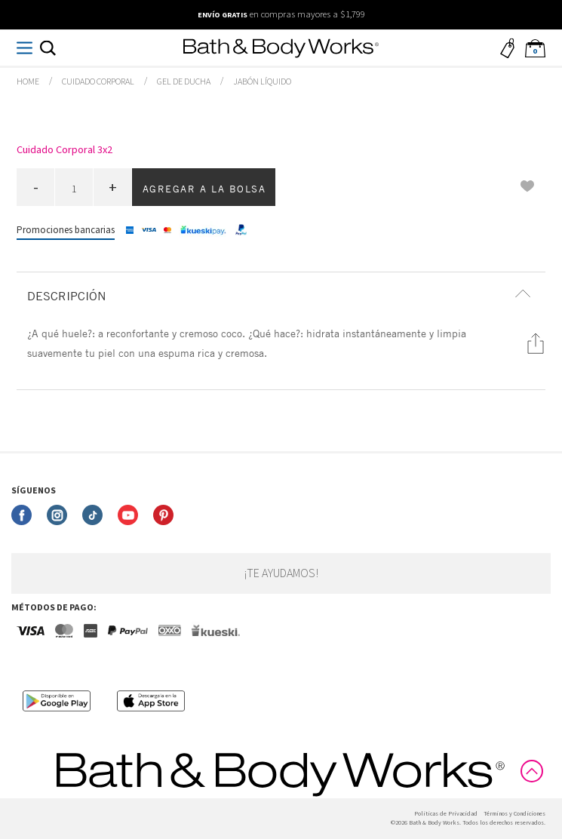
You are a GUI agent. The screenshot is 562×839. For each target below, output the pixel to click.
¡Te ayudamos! (281, 573)
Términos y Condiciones (514, 814)
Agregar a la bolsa (204, 189)
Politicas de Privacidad (446, 814)
